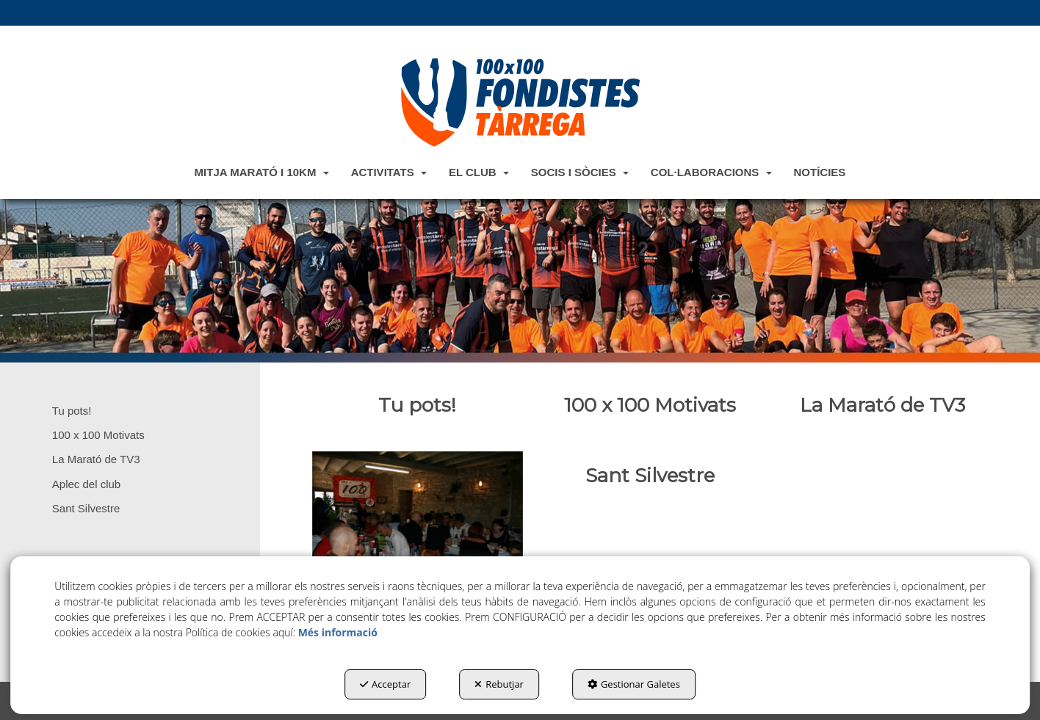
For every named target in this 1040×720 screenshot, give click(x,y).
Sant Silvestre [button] (86, 508)
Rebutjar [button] (499, 684)
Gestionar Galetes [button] (634, 684)
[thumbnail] (417, 405)
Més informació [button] (338, 632)
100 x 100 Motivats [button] (98, 435)
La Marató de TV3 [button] (96, 459)
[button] (520, 102)
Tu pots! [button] (72, 410)
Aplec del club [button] (86, 484)
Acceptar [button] (385, 684)
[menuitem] (262, 171)
